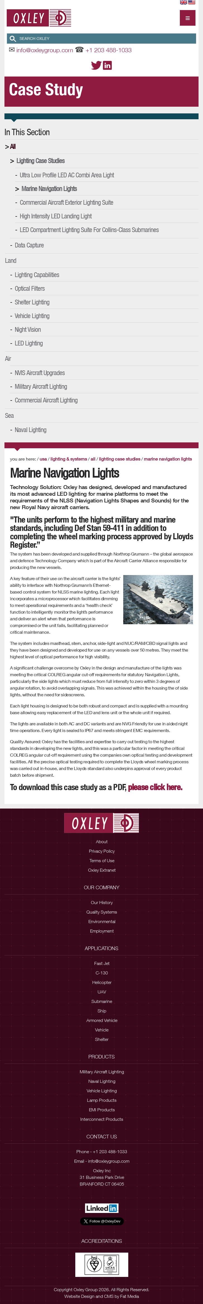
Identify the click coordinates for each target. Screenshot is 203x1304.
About (102, 841)
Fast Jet (102, 963)
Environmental (101, 921)
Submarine (101, 1001)
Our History (102, 902)
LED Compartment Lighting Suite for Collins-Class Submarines (89, 229)
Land (10, 260)
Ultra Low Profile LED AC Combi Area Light (67, 175)
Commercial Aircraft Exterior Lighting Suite (66, 202)
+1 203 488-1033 (109, 50)
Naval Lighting (30, 429)
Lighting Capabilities (37, 274)
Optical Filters (30, 288)
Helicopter (102, 982)
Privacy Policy (102, 851)
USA (43, 458)
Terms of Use (102, 860)
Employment (102, 930)
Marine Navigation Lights (49, 188)
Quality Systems (101, 911)
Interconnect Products (101, 1119)
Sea (9, 415)
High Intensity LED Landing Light (55, 216)
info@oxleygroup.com (44, 50)
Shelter (101, 1039)
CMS (108, 1296)
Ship (102, 1010)
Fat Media (129, 1296)
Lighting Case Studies (40, 161)
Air (8, 358)
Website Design (79, 1296)
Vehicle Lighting (32, 316)
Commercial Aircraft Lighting (46, 400)
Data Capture (29, 245)
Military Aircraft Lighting (41, 386)
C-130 (102, 972)
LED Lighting (29, 343)
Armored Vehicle (101, 1020)
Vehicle (101, 1029)
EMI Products (102, 1109)
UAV (102, 991)
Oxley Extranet (102, 869)
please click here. (155, 787)
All (12, 146)
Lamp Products (102, 1100)
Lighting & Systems (68, 458)
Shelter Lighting (32, 302)
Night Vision (28, 329)
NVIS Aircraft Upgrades (40, 372)
